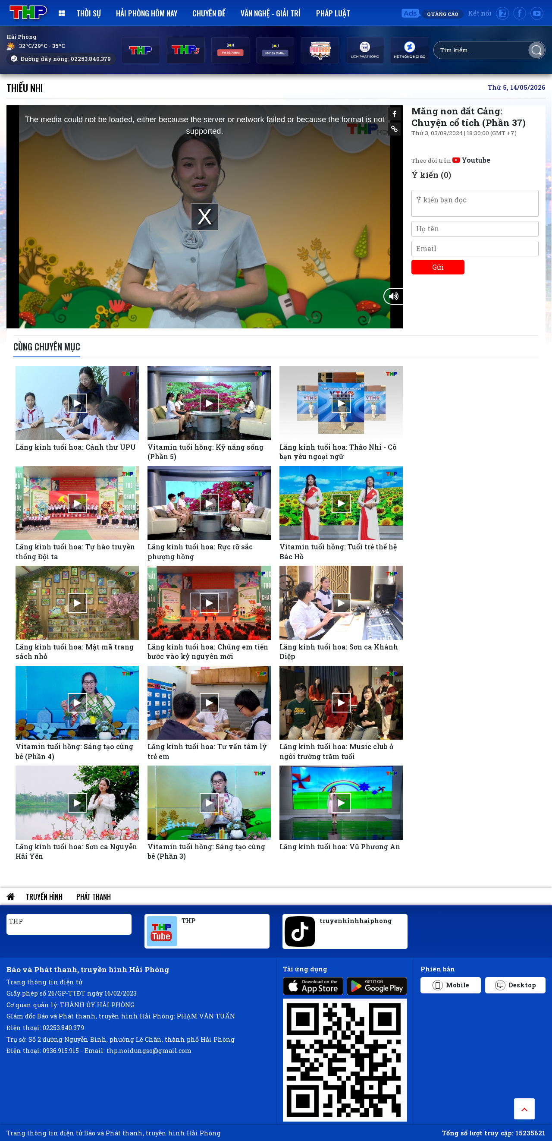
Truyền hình (44, 897)
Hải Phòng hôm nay (146, 13)
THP (16, 921)
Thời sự (88, 13)
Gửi (438, 266)
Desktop (515, 985)
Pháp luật (333, 13)
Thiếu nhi (24, 87)
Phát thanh (93, 897)
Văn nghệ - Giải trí (271, 13)
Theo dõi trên (450, 160)
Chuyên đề (209, 13)
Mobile (451, 985)
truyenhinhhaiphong (356, 921)
